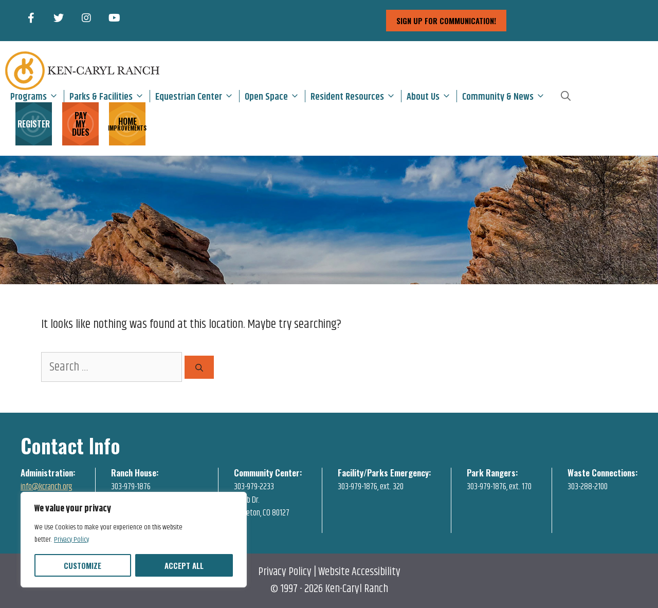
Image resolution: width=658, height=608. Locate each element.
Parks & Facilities (109, 96)
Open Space (275, 96)
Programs (37, 96)
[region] (134, 539)
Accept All (184, 565)
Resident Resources (355, 96)
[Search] (199, 367)
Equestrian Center (197, 96)
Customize (82, 565)
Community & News (506, 96)
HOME (127, 123)
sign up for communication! (446, 20)
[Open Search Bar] (566, 96)
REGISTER (33, 124)
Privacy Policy (71, 539)
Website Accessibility (359, 572)
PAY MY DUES (80, 123)
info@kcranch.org (46, 486)
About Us (431, 96)
